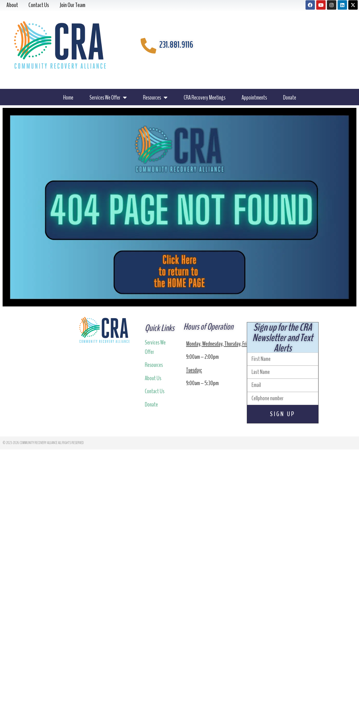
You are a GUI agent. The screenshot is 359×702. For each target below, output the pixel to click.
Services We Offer (108, 97)
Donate (289, 97)
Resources (155, 97)
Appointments (254, 97)
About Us (153, 378)
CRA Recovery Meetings (204, 97)
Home (68, 97)
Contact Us (154, 391)
